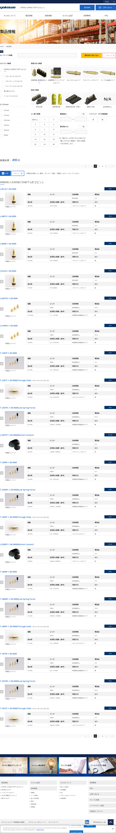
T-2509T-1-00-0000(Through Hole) (15, 517)
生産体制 (63, 798)
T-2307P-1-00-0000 (8, 353)
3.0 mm (6, 125)
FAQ (106, 15)
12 (54, 134)
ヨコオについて (10, 15)
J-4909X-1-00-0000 (8, 243)
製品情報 (29, 15)
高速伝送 (33, 804)
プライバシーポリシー (36, 822)
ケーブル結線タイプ (108, 80)
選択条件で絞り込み (92, 55)
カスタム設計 (67, 15)
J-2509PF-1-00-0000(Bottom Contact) (17, 544)
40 (54, 144)
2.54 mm (7, 120)
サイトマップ (53, 822)
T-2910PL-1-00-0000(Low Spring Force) (17, 681)
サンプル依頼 (66, 765)
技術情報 (48, 15)
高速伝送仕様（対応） (73, 107)
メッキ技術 (34, 795)
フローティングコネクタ (13, 81)
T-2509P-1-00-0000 (8, 462)
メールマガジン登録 (98, 765)
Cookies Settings (76, 825)
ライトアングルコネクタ (13, 86)
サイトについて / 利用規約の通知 (12, 822)
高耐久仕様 (90, 107)
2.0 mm (6, 110)
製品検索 (87, 7)
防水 (32, 801)
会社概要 (63, 790)
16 (44, 139)
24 (44, 144)
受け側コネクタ (9, 91)
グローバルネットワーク (67, 795)
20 (35, 144)
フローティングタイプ (90, 80)
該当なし (35, 119)
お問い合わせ (107, 7)
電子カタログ (5, 798)
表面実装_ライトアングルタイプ (56, 81)
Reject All (90, 825)
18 (54, 139)
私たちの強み (64, 787)
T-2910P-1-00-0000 (8, 653)
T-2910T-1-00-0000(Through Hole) (15, 708)
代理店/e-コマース (96, 811)
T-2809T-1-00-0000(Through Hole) (15, 626)
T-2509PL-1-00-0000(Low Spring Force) (17, 489)
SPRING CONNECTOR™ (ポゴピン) (15, 70)
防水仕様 (39, 107)
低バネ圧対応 (35, 798)
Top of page (111, 822)
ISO (61, 792)
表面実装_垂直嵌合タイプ (39, 81)
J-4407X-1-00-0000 (8, 216)
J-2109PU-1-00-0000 (9, 325)
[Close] (113, 829)
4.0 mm (6, 130)
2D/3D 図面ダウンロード (11, 765)
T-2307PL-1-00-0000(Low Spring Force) (17, 407)
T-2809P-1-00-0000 (8, 571)
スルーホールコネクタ (13, 76)
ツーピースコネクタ (11, 96)
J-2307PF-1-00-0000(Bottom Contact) (17, 435)
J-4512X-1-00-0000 (8, 189)
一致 (82, 114)
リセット (109, 55)
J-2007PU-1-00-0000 (9, 298)
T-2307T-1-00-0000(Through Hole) (15, 380)
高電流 (33, 807)
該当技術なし (107, 107)
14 (35, 139)
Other (6, 135)
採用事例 (87, 15)
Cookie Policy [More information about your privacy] (40, 830)
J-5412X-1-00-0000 (8, 271)
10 (44, 134)
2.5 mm (6, 115)
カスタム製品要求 (38, 765)
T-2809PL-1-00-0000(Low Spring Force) (17, 599)
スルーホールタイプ (73, 80)
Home (1, 46)
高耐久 (33, 792)
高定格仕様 (56, 107)
